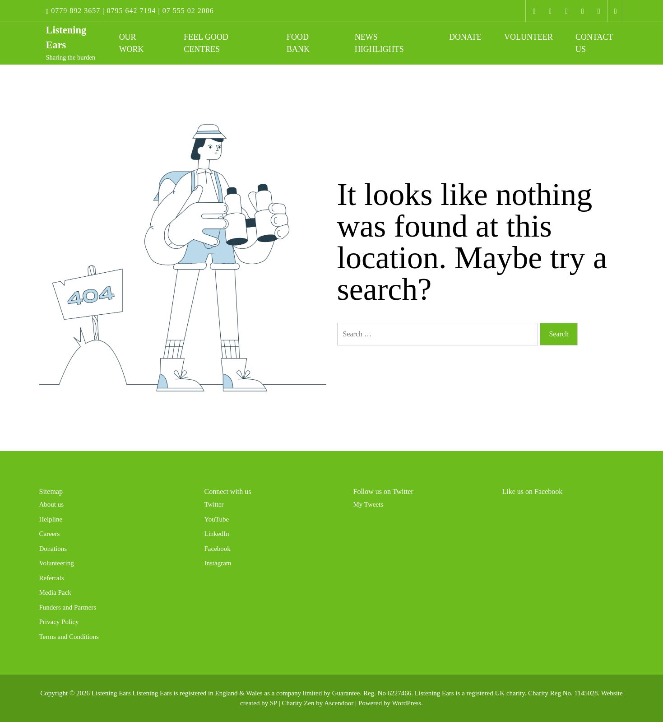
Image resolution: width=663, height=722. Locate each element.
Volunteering (56, 563)
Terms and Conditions (69, 636)
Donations (53, 548)
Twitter (214, 504)
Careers (49, 533)
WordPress (407, 703)
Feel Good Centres (206, 43)
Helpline (51, 519)
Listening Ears (111, 693)
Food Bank (298, 43)
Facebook (217, 548)
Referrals (51, 578)
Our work (131, 43)
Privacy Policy (59, 621)
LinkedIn (216, 533)
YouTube (216, 519)
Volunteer (528, 37)
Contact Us (594, 43)
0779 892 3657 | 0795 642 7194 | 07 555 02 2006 (130, 10)
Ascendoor (338, 703)
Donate (465, 37)
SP (273, 703)
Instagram (218, 563)
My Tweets (368, 504)
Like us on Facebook (532, 491)
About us (51, 504)
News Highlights (379, 43)
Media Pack (55, 592)
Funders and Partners (68, 607)
